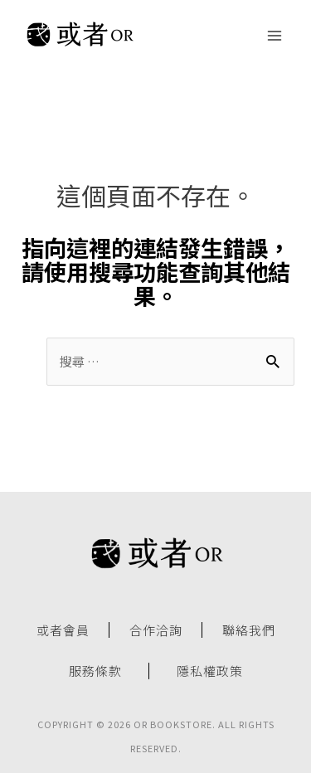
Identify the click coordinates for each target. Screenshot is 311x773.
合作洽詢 (155, 630)
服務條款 (95, 671)
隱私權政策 (210, 671)
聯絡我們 (248, 630)
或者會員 (63, 630)
